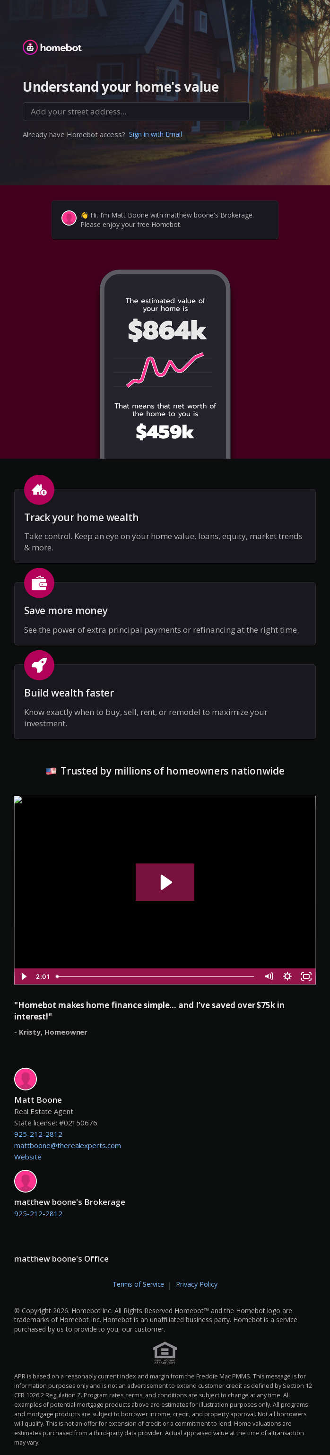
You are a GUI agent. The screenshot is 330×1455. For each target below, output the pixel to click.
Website (28, 1156)
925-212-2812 (38, 1134)
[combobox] (136, 111)
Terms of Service (139, 1284)
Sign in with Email (155, 134)
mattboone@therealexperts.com (67, 1145)
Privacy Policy (196, 1284)
